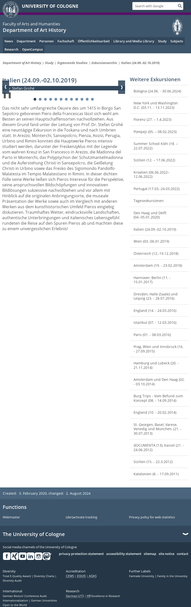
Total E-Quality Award (17, 576)
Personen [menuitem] (46, 41)
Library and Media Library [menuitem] (133, 41)
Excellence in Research (103, 596)
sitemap (150, 554)
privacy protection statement (81, 554)
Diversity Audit (12, 580)
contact (182, 554)
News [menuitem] (8, 41)
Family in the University (172, 576)
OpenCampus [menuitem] (32, 49)
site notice (166, 554)
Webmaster (11, 517)
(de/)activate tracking (81, 517)
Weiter (121, 87)
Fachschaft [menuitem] (65, 41)
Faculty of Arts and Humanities (31, 24)
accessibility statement (123, 554)
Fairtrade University (142, 576)
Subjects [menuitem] (176, 41)
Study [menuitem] (162, 41)
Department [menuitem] (26, 41)
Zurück (5, 87)
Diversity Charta (44, 576)
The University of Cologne (34, 534)
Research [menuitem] (11, 49)
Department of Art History (34, 30)
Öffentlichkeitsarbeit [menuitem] (94, 41)
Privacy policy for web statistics (152, 517)
